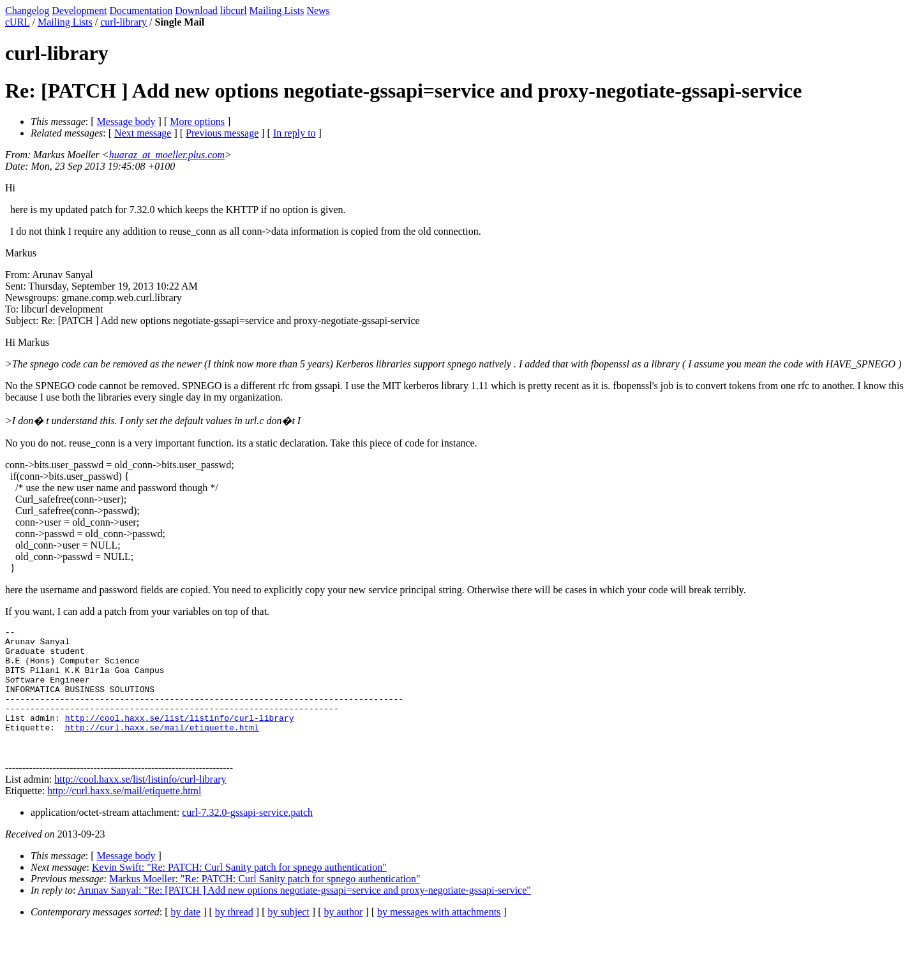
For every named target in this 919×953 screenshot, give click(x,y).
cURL (17, 22)
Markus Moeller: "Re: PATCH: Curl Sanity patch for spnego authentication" (265, 903)
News (317, 10)
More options (197, 121)
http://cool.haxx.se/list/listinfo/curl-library (179, 736)
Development (79, 10)
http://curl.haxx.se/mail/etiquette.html (162, 748)
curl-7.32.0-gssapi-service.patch (247, 837)
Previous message (222, 133)
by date (186, 936)
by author (343, 936)
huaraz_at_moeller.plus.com (167, 154)
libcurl (233, 10)
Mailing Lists (277, 10)
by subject (289, 936)
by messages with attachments (438, 936)
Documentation (141, 10)
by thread (234, 936)
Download (196, 10)
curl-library (123, 22)
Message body (126, 121)
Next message (142, 133)
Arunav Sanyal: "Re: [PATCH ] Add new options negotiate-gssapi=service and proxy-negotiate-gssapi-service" (304, 915)
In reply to (294, 133)
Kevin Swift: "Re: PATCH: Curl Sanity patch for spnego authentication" (239, 892)
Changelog (27, 10)
